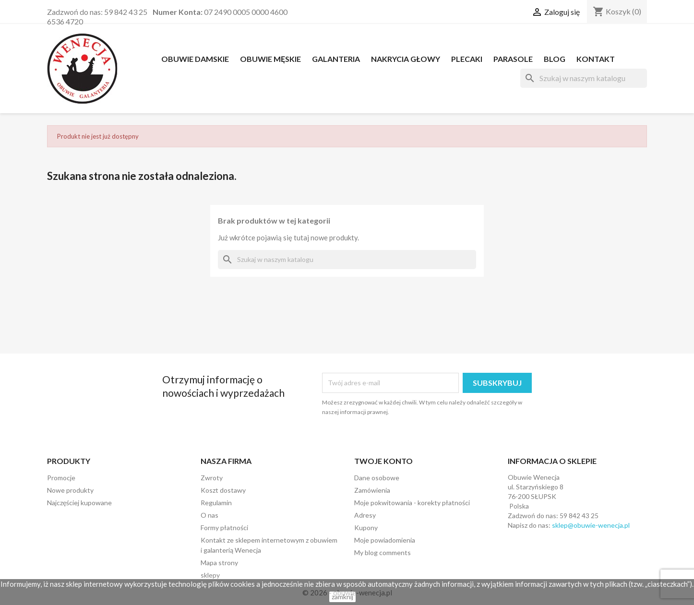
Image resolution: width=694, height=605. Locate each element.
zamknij (342, 597)
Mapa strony (219, 562)
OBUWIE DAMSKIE (195, 58)
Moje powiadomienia (384, 540)
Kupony (366, 527)
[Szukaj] (583, 78)
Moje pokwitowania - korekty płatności (412, 502)
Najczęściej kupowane (79, 502)
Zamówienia (372, 490)
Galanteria (336, 58)
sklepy (210, 575)
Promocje (61, 478)
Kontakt (595, 58)
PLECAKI (466, 58)
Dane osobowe (376, 478)
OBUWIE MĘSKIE (270, 58)
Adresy (365, 515)
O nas (209, 515)
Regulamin (216, 502)
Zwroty (212, 478)
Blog (554, 58)
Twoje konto (383, 460)
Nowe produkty (70, 490)
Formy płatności (224, 527)
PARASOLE (513, 58)
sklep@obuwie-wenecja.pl (591, 525)
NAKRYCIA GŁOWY (405, 58)
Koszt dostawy (223, 490)
